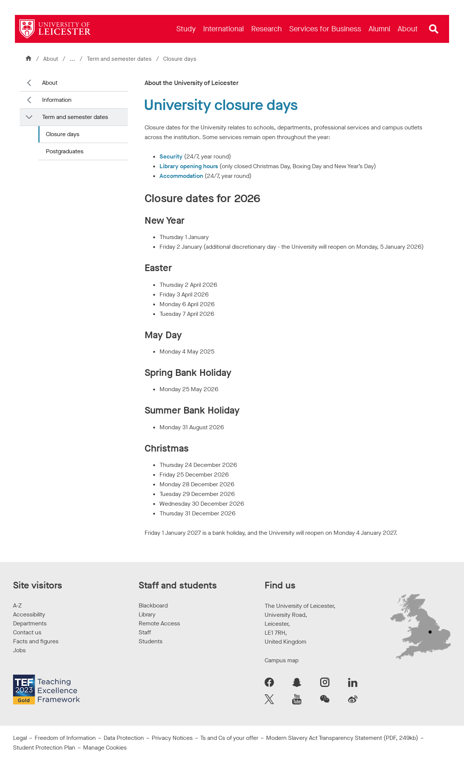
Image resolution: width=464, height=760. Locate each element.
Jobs (19, 650)
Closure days (62, 134)
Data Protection (124, 738)
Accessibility (29, 614)
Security (171, 156)
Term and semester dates (120, 59)
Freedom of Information (65, 738)
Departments (30, 623)
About (50, 59)
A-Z (17, 605)
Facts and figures (36, 641)
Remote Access (159, 623)
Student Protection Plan (44, 747)
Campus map (282, 660)
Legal (20, 738)
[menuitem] (186, 29)
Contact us (27, 632)
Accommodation (181, 176)
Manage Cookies (105, 747)
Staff (145, 632)
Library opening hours (189, 166)
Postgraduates (64, 151)
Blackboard (153, 605)
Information (57, 100)
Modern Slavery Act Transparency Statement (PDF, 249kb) (342, 738)
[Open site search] (434, 29)
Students (150, 641)
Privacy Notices (172, 738)
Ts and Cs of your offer (229, 738)
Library (147, 614)
